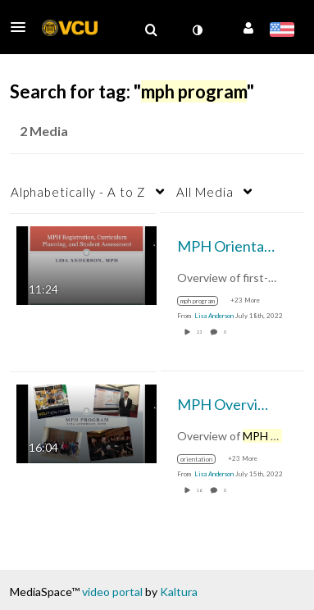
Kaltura (179, 592)
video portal (112, 592)
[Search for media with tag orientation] (202, 459)
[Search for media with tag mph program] (203, 301)
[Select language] (281, 31)
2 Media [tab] (44, 131)
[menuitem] (151, 30)
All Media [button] (205, 191)
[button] (23, 27)
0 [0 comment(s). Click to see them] (226, 332)
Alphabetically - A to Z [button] (78, 191)
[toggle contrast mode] (196, 30)
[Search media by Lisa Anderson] (214, 316)
